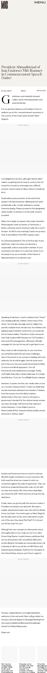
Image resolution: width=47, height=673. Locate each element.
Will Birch (7, 91)
